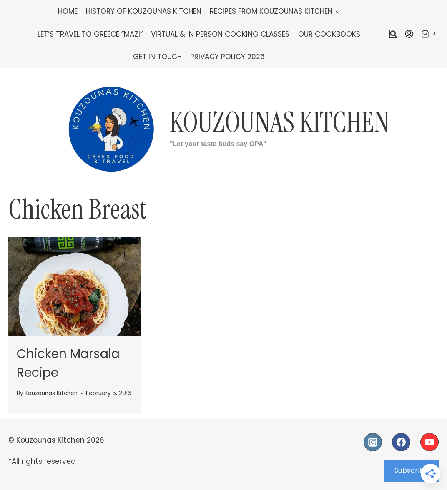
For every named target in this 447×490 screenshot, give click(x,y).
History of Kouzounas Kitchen (143, 11)
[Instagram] (373, 442)
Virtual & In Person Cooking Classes (220, 34)
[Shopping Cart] (430, 34)
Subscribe (411, 470)
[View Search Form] (393, 34)
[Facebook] (401, 442)
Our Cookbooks (329, 34)
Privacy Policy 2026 (227, 57)
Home (68, 11)
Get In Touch (157, 57)
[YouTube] (429, 442)
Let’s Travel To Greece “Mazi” (90, 34)
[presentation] (74, 286)
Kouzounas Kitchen (51, 393)
